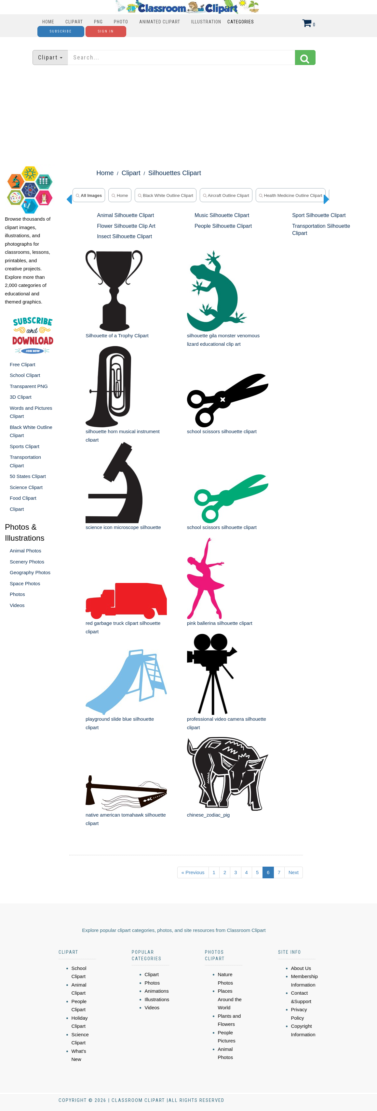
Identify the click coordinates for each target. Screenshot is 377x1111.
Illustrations (157, 999)
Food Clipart (23, 498)
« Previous (193, 872)
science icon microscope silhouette (123, 527)
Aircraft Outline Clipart (226, 195)
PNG (98, 21)
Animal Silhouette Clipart (125, 215)
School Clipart (25, 375)
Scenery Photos (27, 561)
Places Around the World (230, 999)
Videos (17, 605)
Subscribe (61, 31)
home (120, 195)
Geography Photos (30, 572)
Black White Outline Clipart (165, 195)
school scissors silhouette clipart (222, 431)
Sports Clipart (24, 446)
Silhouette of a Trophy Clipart (117, 335)
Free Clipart (22, 364)
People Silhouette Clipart (223, 226)
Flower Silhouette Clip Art (126, 226)
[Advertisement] (188, 115)
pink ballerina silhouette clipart (219, 623)
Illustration (206, 21)
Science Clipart (26, 487)
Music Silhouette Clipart (222, 215)
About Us (301, 968)
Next (294, 872)
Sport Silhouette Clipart (319, 215)
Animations (157, 991)
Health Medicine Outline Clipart (290, 195)
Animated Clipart (159, 21)
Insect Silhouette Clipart (124, 236)
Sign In (106, 31)
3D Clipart (21, 397)
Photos (17, 594)
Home (48, 21)
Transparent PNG (29, 386)
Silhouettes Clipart (174, 172)
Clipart (74, 21)
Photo (121, 21)
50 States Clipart (28, 476)
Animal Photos (25, 550)
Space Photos (25, 583)
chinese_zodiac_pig (208, 815)
